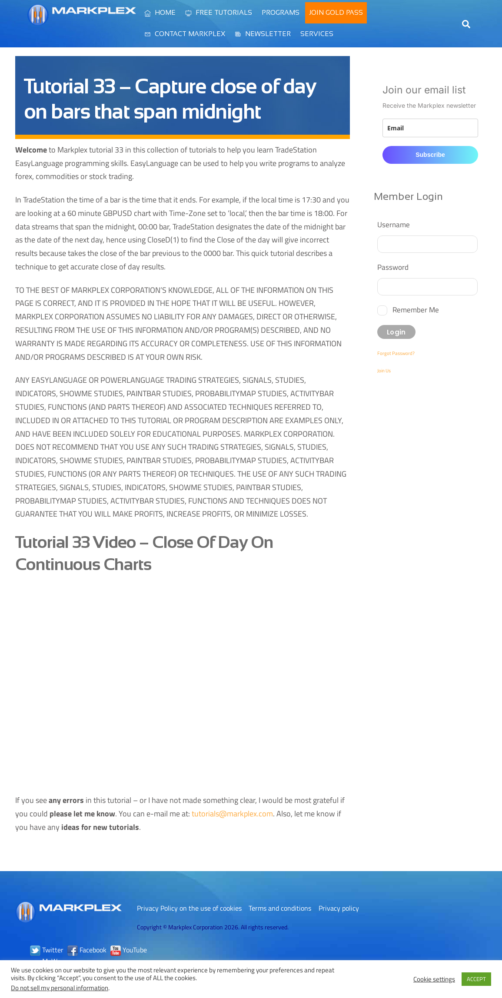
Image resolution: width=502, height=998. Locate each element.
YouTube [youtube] (128, 950)
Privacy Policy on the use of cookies (189, 908)
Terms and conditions (280, 908)
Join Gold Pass (336, 12)
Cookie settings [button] (434, 979)
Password (393, 267)
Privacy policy (339, 908)
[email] (430, 128)
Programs (280, 12)
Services (316, 33)
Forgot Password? (396, 353)
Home (160, 12)
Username (393, 224)
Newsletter (263, 33)
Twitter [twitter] (46, 950)
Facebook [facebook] (86, 950)
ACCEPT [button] (476, 979)
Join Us (384, 370)
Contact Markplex (184, 33)
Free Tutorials (218, 12)
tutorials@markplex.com (232, 813)
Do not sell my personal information (59, 988)
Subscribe (430, 154)
